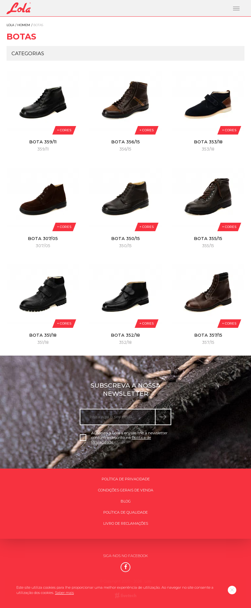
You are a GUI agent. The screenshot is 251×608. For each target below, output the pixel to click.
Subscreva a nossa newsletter (125, 389)
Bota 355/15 (208, 238)
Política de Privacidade (126, 479)
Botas (21, 36)
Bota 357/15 (208, 335)
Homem (23, 25)
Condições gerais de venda (125, 490)
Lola (10, 25)
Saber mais (64, 592)
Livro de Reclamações (125, 523)
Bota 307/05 (43, 238)
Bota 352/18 (125, 335)
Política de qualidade (125, 512)
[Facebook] (125, 567)
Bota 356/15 (125, 141)
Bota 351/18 (43, 335)
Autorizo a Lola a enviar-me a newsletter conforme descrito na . (124, 437)
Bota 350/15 (125, 238)
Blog (126, 501)
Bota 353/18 (208, 141)
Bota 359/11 (43, 141)
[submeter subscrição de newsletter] (163, 417)
